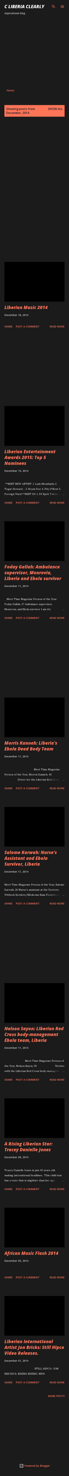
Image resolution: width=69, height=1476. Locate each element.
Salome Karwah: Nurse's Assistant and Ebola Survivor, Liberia (30, 858)
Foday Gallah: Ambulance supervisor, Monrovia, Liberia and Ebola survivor (32, 572)
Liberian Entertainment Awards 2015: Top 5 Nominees (30, 457)
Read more (57, 326)
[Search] (53, 6)
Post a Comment (28, 326)
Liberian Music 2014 (26, 307)
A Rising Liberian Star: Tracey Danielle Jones (28, 1147)
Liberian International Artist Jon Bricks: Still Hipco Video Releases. (34, 1347)
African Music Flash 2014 (31, 1253)
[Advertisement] (34, 52)
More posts (56, 1396)
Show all (55, 109)
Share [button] (8, 326)
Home (10, 90)
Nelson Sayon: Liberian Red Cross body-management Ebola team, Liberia (34, 1034)
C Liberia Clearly (24, 6)
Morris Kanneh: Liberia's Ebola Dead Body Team (30, 746)
